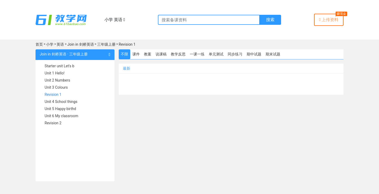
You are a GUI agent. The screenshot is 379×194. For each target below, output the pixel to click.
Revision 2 (53, 123)
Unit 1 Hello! (54, 73)
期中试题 (254, 54)
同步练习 (235, 54)
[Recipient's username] (209, 20)
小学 (49, 44)
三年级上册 (106, 44)
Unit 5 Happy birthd (60, 109)
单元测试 (216, 54)
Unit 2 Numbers (57, 80)
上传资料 (328, 19)
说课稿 (161, 54)
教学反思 (178, 54)
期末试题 (273, 54)
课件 (136, 54)
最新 (126, 68)
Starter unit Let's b (59, 66)
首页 (39, 44)
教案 (147, 54)
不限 (124, 54)
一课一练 (197, 54)
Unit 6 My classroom (61, 116)
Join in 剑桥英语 (80, 44)
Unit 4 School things (61, 102)
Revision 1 (127, 44)
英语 (60, 44)
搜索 (270, 19)
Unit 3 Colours (56, 87)
